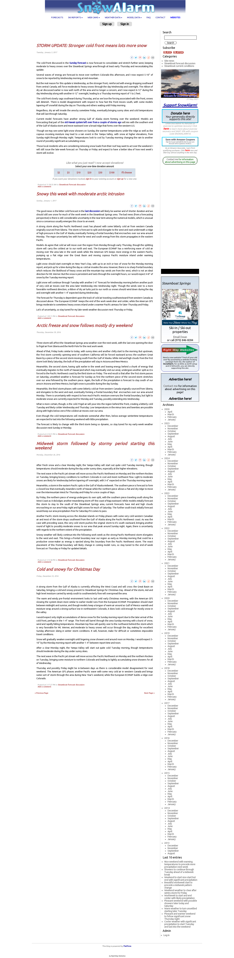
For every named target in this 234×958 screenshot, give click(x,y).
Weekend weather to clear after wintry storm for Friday (180, 891)
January (172, 419)
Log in (166, 935)
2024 (166, 458)
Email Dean (180, 336)
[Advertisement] (96, 35)
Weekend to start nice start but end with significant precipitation (180, 878)
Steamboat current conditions (179, 66)
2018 (166, 668)
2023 (166, 493)
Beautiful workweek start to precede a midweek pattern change (178, 885)
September (173, 433)
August (171, 436)
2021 (166, 563)
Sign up (107, 24)
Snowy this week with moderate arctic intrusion (80, 194)
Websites (175, 17)
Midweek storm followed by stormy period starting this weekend (95, 445)
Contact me (172, 159)
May (170, 444)
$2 (59, 172)
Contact (160, 17)
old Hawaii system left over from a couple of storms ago (93, 122)
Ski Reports (75, 17)
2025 (166, 423)
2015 (166, 773)
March (171, 414)
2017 (166, 703)
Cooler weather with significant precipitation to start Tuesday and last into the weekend (180, 924)
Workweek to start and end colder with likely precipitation (179, 896)
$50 (100, 172)
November (173, 428)
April (170, 412)
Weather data (113, 17)
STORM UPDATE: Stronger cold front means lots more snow (91, 45)
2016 (166, 738)
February (172, 417)
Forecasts (57, 17)
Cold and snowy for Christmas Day (68, 569)
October (172, 431)
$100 (111, 172)
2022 (166, 528)
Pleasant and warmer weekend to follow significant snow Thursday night (179, 916)
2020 (166, 598)
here (166, 128)
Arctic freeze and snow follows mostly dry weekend (84, 325)
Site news (169, 61)
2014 (166, 808)
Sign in (124, 24)
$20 (89, 172)
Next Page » (149, 693)
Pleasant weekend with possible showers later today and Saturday (180, 903)
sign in (88, 179)
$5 (68, 172)
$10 (78, 172)
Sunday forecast (77, 63)
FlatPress (127, 946)
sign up (120, 179)
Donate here (180, 116)
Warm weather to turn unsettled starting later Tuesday (180, 909)
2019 (166, 633)
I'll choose (127, 172)
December (173, 426)
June (170, 441)
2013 (166, 843)
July (170, 439)
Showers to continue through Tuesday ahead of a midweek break (179, 872)
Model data (134, 17)
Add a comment (44, 187)
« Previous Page (41, 693)
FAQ (149, 17)
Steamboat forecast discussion (72, 185)
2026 (166, 409)
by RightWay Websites (117, 956)
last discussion (92, 211)
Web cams (94, 17)
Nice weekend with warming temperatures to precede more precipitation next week (179, 864)
